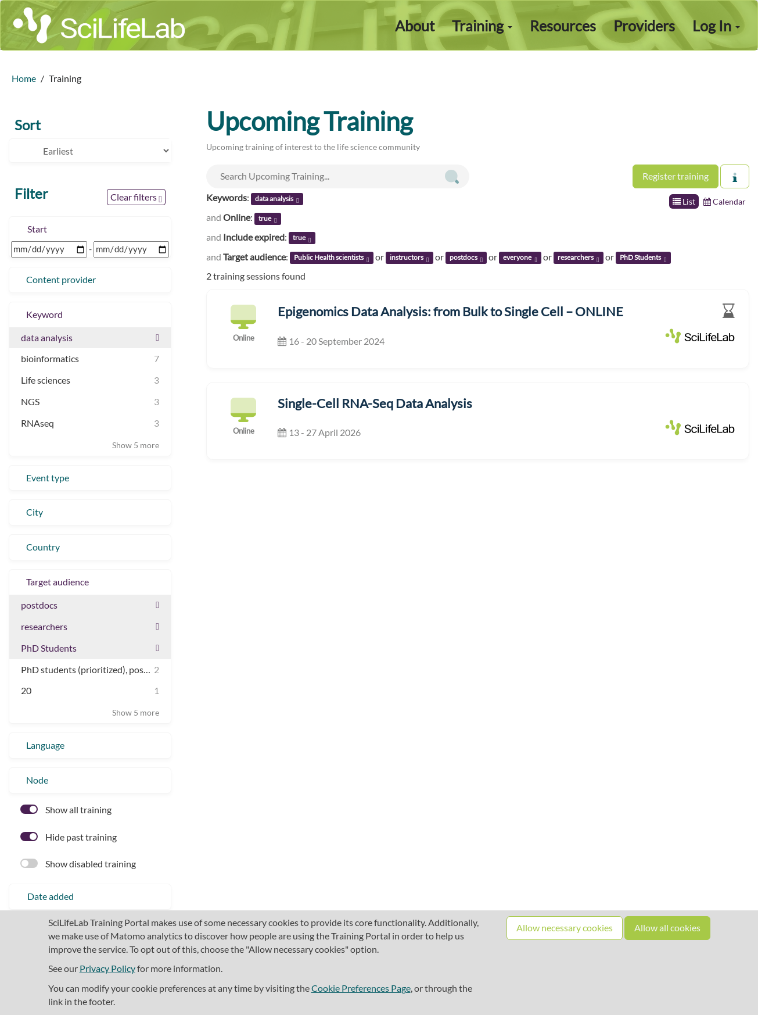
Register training (675, 175)
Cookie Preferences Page (361, 987)
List (684, 201)
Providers (644, 25)
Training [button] (482, 25)
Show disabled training (78, 863)
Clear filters (136, 197)
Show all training (66, 809)
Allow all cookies (667, 927)
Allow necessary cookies (564, 927)
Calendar (724, 201)
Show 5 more (135, 445)
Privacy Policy (107, 968)
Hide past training (68, 836)
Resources (563, 25)
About (414, 25)
